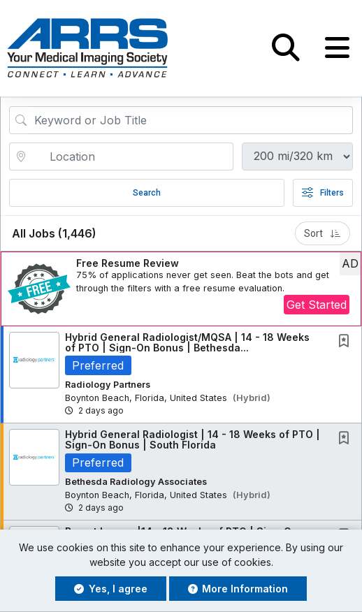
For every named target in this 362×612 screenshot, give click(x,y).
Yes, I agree (110, 589)
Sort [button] (322, 233)
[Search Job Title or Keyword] (191, 120)
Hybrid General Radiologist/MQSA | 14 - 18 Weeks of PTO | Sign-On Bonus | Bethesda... (187, 342)
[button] (337, 48)
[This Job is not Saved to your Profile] (347, 342)
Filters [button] (323, 192)
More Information (238, 589)
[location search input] (131, 156)
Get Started (317, 305)
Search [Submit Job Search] (147, 193)
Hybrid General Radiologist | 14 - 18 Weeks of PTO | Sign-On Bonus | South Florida (192, 439)
